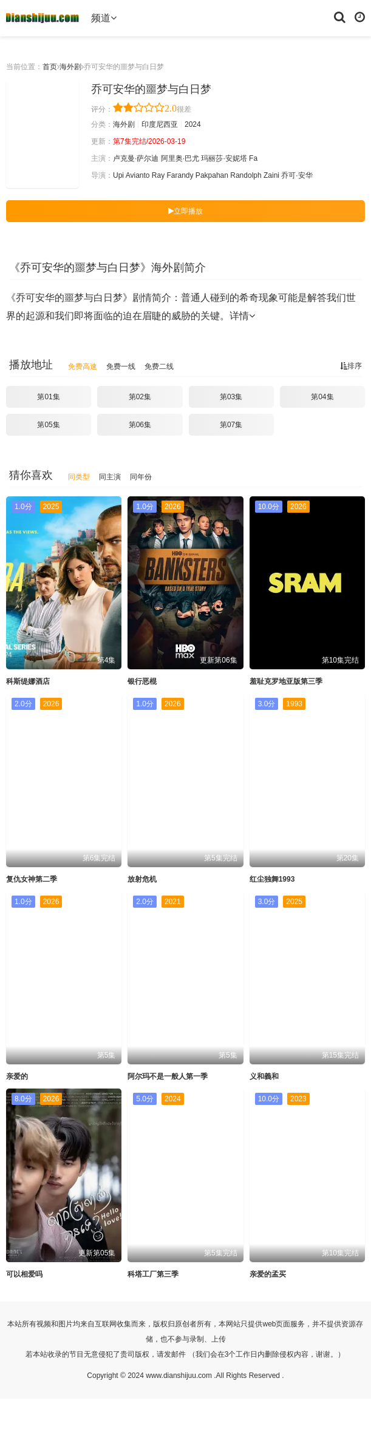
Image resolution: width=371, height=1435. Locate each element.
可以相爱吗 (24, 1274)
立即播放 (185, 211)
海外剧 (70, 66)
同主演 (110, 477)
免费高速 (82, 366)
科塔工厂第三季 (153, 1274)
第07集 (231, 424)
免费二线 (159, 366)
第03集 (231, 397)
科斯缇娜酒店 (28, 681)
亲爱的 (17, 1076)
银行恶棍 (142, 681)
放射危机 (142, 879)
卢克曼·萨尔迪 (135, 158)
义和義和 (264, 1076)
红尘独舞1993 (272, 879)
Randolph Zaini (254, 175)
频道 (104, 18)
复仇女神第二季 (31, 879)
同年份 (141, 477)
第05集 (48, 424)
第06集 (140, 424)
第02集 (140, 397)
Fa (253, 158)
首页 (50, 66)
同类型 (79, 477)
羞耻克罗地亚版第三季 (286, 681)
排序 (351, 366)
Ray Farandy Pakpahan (190, 175)
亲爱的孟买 (268, 1274)
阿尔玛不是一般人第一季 (168, 1076)
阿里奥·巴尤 (180, 158)
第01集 (48, 397)
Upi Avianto (131, 175)
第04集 (322, 397)
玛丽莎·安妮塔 (224, 158)
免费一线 (120, 366)
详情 (242, 316)
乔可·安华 (296, 175)
